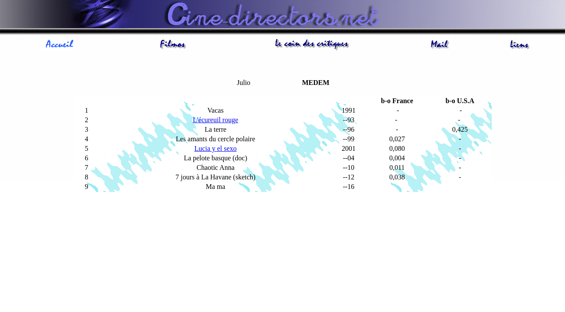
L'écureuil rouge (215, 120)
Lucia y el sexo (215, 148)
